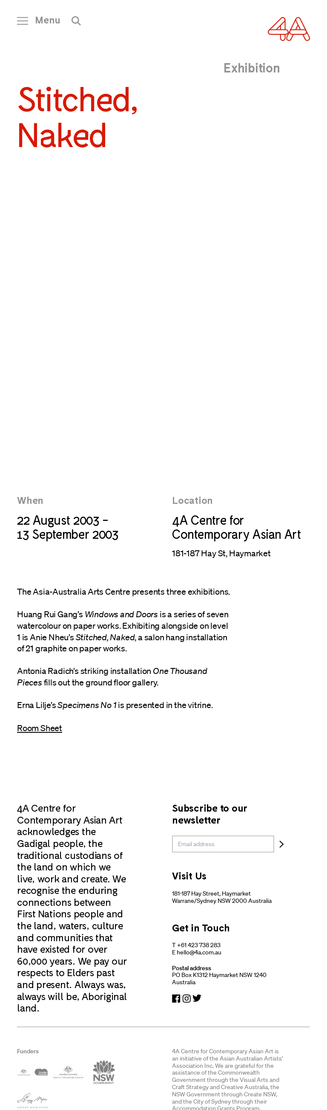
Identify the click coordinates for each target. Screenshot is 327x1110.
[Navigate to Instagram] (186, 998)
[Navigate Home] (289, 29)
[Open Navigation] (38, 23)
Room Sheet (39, 728)
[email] (223, 844)
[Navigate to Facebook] (176, 998)
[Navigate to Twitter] (196, 998)
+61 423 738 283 (199, 945)
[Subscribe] (281, 844)
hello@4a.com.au (199, 952)
